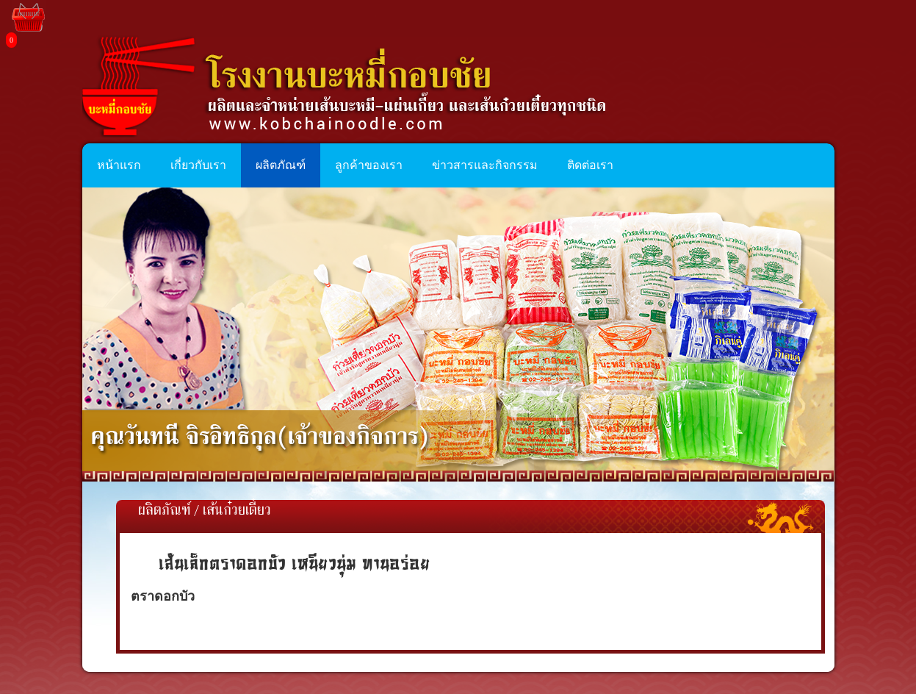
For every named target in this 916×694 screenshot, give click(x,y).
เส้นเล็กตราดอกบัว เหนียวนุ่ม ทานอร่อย (294, 563)
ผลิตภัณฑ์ (164, 511)
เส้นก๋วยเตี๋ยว (237, 511)
